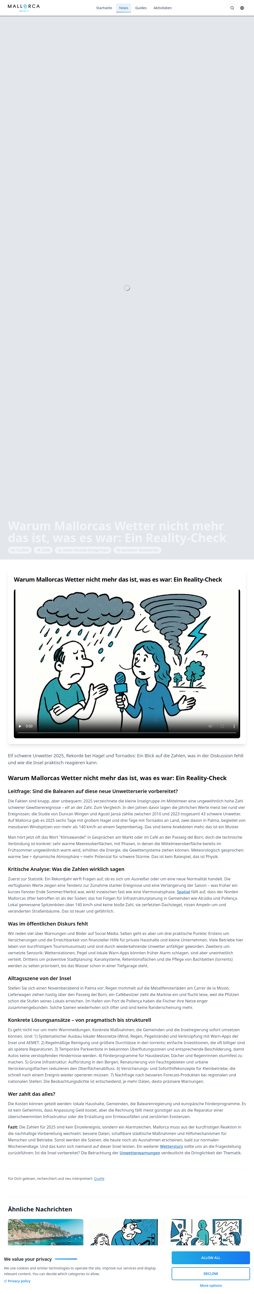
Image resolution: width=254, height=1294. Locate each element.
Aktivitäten (163, 7)
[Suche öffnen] (232, 8)
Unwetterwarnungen (140, 1153)
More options (211, 1285)
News (123, 8)
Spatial (183, 892)
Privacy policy (17, 1281)
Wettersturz (171, 1146)
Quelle (99, 1178)
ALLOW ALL (211, 1257)
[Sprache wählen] (242, 8)
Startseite (104, 7)
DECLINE (211, 1273)
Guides (141, 7)
